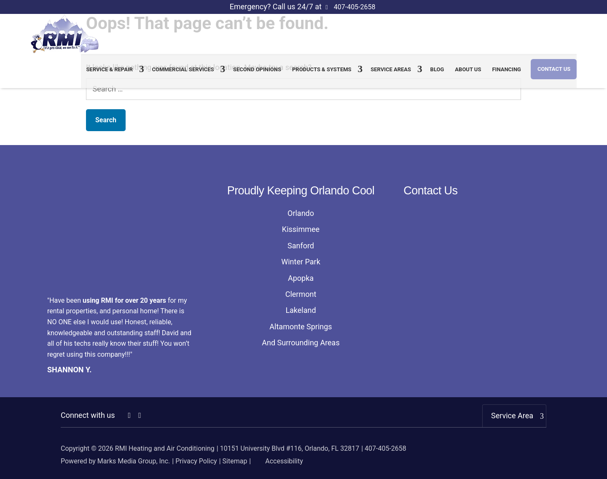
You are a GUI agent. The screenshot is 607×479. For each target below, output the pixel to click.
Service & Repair (109, 74)
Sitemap (235, 461)
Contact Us (553, 73)
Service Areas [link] (391, 74)
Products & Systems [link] (322, 74)
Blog (437, 74)
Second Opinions (257, 74)
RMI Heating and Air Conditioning (165, 448)
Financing (506, 74)
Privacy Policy (196, 461)
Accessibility (277, 461)
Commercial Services (183, 74)
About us (468, 74)
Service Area (512, 415)
